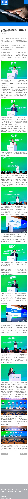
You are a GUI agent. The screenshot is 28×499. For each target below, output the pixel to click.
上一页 (4, 453)
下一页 (23, 453)
